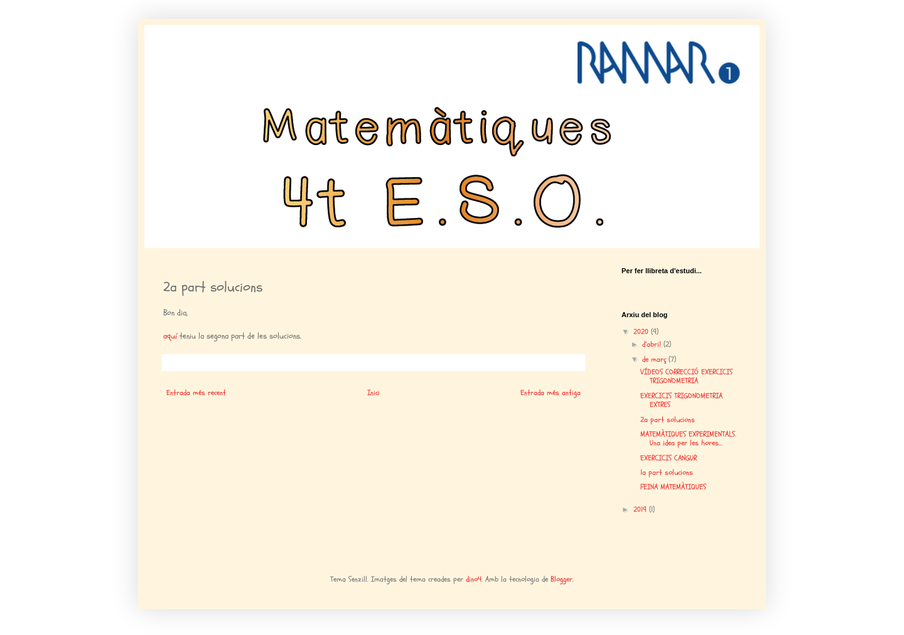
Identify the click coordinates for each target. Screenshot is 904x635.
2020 (642, 332)
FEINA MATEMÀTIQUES (673, 487)
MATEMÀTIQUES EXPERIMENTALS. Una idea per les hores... (688, 438)
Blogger (562, 579)
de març (655, 359)
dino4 (474, 579)
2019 (641, 509)
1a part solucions (666, 472)
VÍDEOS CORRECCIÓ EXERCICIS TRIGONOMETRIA (686, 376)
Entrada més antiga (550, 393)
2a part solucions (667, 420)
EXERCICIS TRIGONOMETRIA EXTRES (681, 400)
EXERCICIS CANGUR (668, 458)
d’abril (653, 344)
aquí (171, 336)
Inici (373, 393)
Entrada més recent (196, 393)
